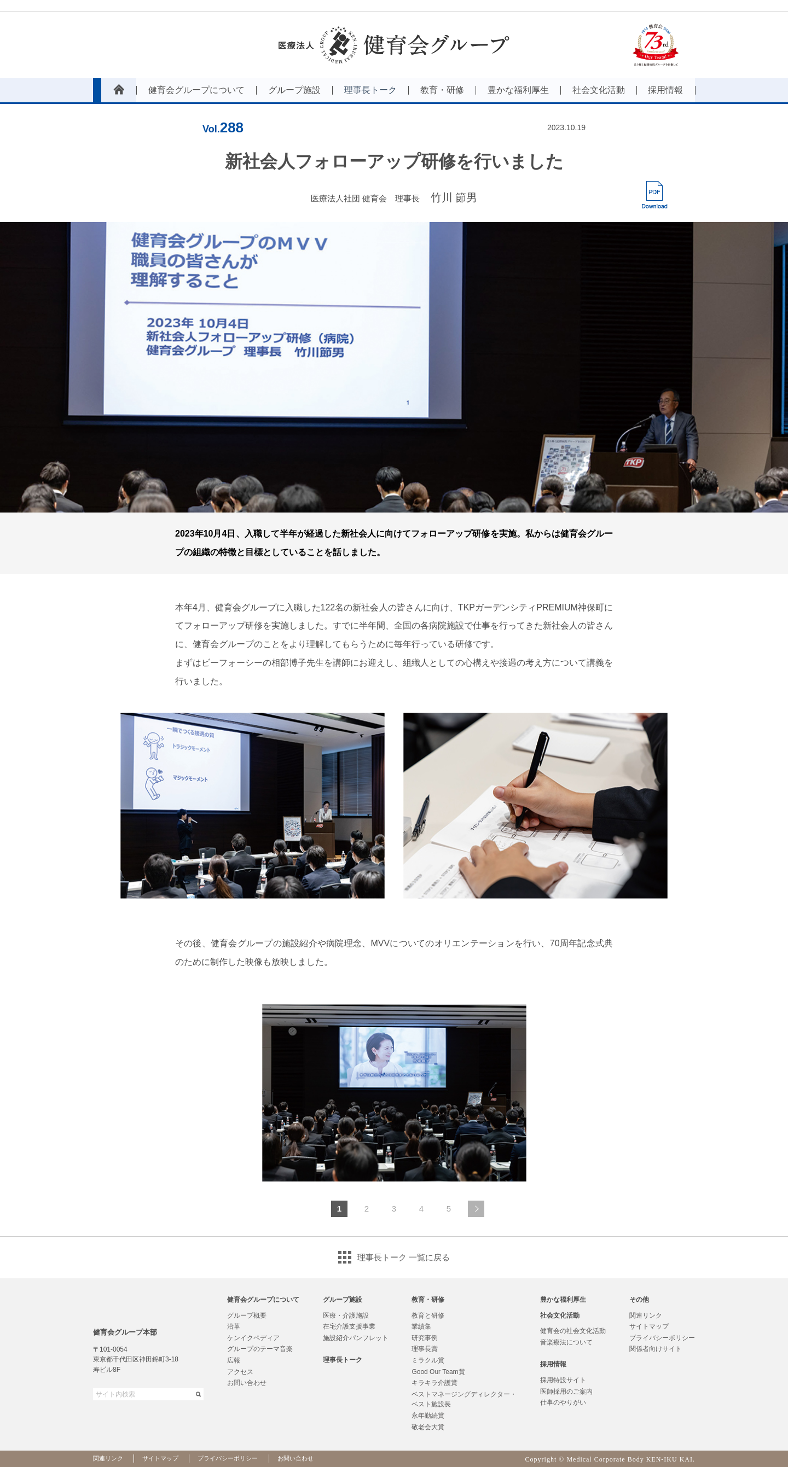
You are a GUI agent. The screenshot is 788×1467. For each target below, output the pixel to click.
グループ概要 (246, 1315)
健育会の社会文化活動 (573, 1331)
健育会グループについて (263, 1299)
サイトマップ (649, 1326)
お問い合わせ (246, 1383)
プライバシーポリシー (662, 1338)
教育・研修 (428, 1299)
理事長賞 (425, 1349)
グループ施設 (342, 1299)
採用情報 (553, 1364)
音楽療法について (566, 1342)
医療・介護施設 (346, 1315)
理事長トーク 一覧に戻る (403, 1257)
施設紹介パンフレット (356, 1338)
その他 (639, 1299)
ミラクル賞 (428, 1360)
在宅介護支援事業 (349, 1326)
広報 (233, 1360)
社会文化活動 (560, 1315)
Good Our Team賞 (438, 1372)
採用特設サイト (563, 1380)
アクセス (240, 1372)
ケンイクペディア (253, 1338)
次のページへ (476, 1209)
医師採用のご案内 (566, 1391)
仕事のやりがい (563, 1402)
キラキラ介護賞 (434, 1383)
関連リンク (645, 1315)
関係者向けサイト (655, 1349)
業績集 (421, 1326)
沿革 (233, 1326)
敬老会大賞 (428, 1427)
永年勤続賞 (428, 1415)
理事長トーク (342, 1360)
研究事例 (425, 1338)
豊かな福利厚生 (563, 1299)
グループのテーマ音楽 (260, 1349)
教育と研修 (428, 1315)
